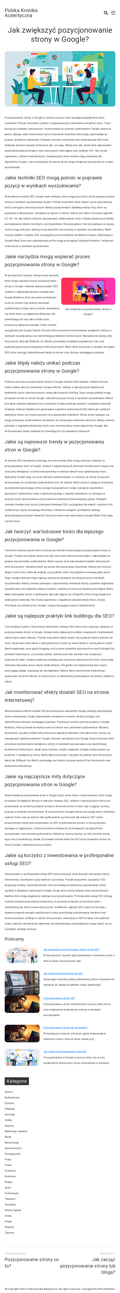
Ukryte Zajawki (13, 1210)
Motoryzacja (12, 1142)
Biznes (9, 1091)
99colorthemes (106, 1289)
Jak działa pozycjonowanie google (63, 973)
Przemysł (10, 1170)
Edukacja (10, 1108)
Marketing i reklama (16, 1131)
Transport (10, 1198)
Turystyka (10, 1204)
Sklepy (8, 1182)
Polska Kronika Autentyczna (21, 12)
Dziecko (9, 1103)
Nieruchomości (13, 1148)
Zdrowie (9, 1232)
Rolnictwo (10, 1176)
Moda (8, 1136)
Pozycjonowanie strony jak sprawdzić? (65, 1027)
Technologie (12, 1193)
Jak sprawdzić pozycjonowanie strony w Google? (71, 949)
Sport (8, 1187)
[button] (106, 13)
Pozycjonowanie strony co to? (32, 1262)
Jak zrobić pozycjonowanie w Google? (65, 1051)
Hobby (8, 1120)
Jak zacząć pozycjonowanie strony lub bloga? (87, 1266)
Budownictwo (12, 1097)
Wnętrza (9, 1227)
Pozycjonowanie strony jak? (59, 998)
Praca (8, 1159)
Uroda (8, 1215)
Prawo (8, 1165)
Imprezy (9, 1125)
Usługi (8, 1221)
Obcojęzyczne (13, 1153)
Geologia (10, 1114)
